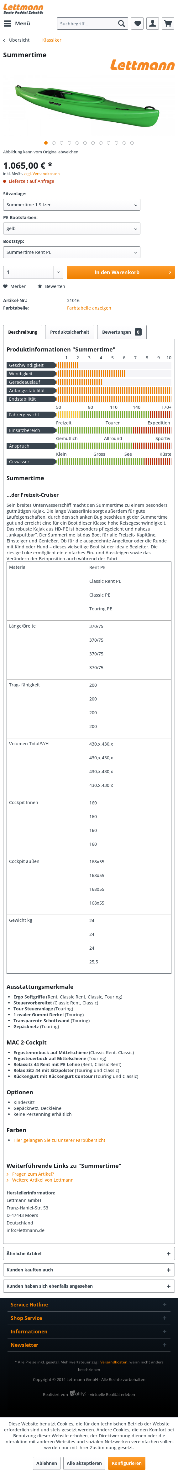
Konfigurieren (127, 1463)
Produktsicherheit (69, 332)
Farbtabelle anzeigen (89, 308)
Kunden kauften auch (30, 1270)
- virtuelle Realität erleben (111, 1394)
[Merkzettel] (137, 23)
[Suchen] (121, 23)
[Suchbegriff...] (92, 23)
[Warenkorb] (168, 23)
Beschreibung (22, 332)
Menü (17, 22)
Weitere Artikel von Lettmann (40, 1180)
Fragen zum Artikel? (30, 1174)
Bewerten (51, 286)
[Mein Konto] (152, 23)
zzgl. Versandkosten (42, 173)
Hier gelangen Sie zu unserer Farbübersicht (59, 1140)
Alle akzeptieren (84, 1463)
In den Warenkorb (133, 271)
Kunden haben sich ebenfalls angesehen (50, 1286)
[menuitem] (16, 23)
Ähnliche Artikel (24, 1253)
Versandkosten (114, 1362)
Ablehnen (46, 1463)
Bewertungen (122, 332)
